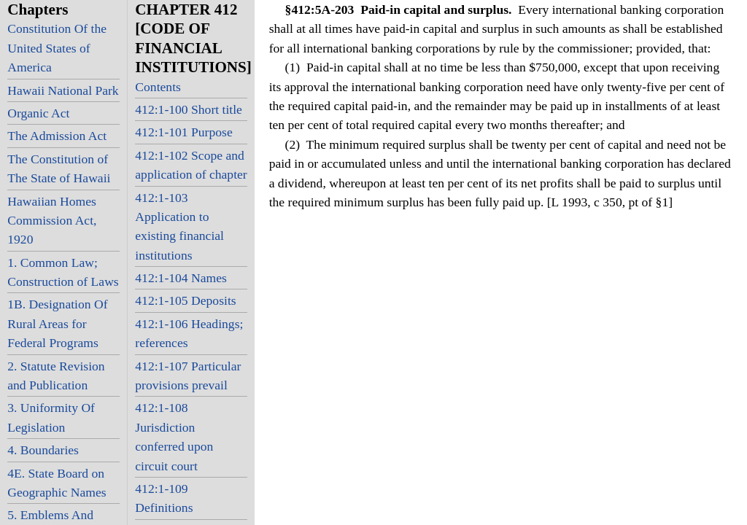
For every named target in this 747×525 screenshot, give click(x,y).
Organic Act (38, 113)
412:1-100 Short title (188, 109)
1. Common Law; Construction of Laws (62, 272)
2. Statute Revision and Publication (55, 375)
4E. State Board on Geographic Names (56, 482)
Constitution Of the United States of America (57, 47)
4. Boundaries (43, 450)
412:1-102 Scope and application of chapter (191, 165)
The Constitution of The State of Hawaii (58, 168)
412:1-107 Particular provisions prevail (188, 375)
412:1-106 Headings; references (189, 333)
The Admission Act (57, 135)
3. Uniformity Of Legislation (51, 417)
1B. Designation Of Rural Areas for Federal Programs (57, 323)
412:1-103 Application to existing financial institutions (179, 226)
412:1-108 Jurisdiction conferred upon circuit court (174, 436)
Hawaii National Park (62, 90)
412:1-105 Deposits (185, 300)
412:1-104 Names (181, 278)
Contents (158, 86)
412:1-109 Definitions (164, 498)
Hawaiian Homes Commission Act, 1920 (51, 220)
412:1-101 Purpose (183, 132)
